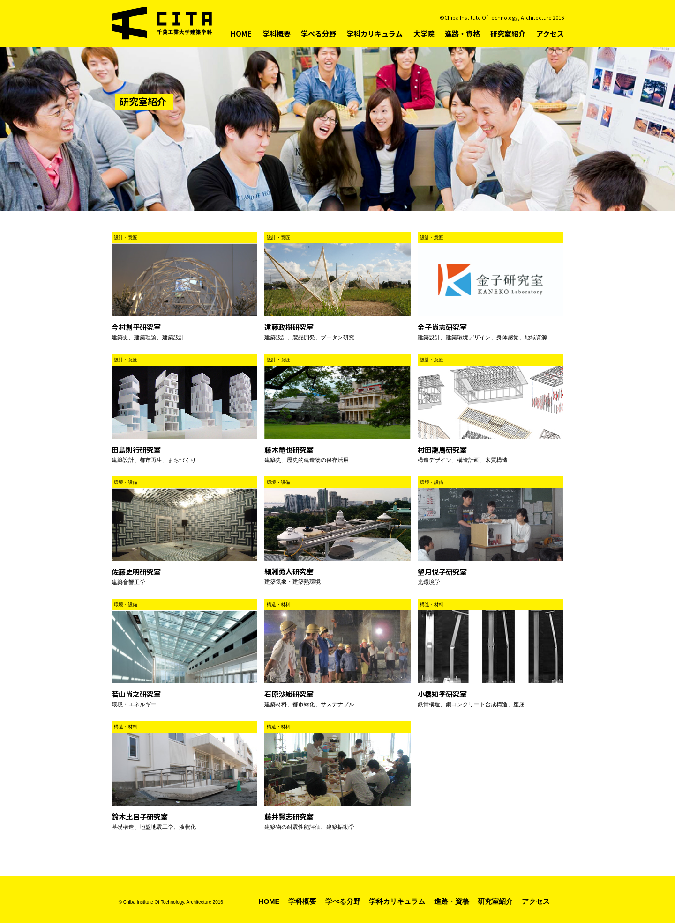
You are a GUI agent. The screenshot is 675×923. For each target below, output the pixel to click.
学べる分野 (318, 33)
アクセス (550, 33)
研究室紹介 (507, 33)
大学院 (424, 33)
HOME (241, 33)
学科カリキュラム (374, 33)
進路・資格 (462, 33)
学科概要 (276, 33)
